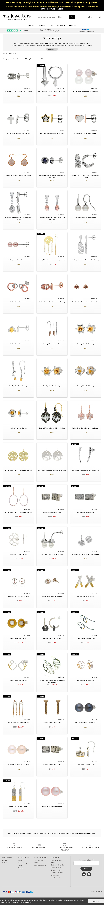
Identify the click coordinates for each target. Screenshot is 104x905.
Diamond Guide (56, 867)
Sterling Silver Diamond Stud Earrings (18, 133)
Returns (20, 868)
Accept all (96, 901)
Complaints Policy (40, 865)
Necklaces (41, 25)
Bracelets (72, 25)
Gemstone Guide (56, 870)
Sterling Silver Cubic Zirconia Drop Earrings (52, 91)
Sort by (5, 53)
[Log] (92, 18)
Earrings (31, 25)
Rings (51, 25)
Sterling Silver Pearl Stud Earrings (18, 259)
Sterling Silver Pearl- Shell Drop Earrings (85, 91)
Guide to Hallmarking (57, 865)
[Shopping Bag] (99, 18)
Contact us (5, 863)
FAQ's (36, 863)
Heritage (4, 860)
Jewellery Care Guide (57, 872)
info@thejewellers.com (52, 8)
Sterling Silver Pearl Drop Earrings (85, 217)
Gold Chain (61, 25)
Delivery (20, 865)
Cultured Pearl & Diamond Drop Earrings (52, 428)
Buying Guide (55, 875)
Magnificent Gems (56, 878)
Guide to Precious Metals (56, 861)
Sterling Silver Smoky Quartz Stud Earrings (85, 302)
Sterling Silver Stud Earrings (18, 302)
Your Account (38, 860)
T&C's (20, 860)
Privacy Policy (22, 863)
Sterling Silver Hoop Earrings (52, 638)
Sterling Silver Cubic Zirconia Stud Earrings (18, 91)
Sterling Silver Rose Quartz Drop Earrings (18, 175)
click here (29, 902)
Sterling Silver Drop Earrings (52, 344)
